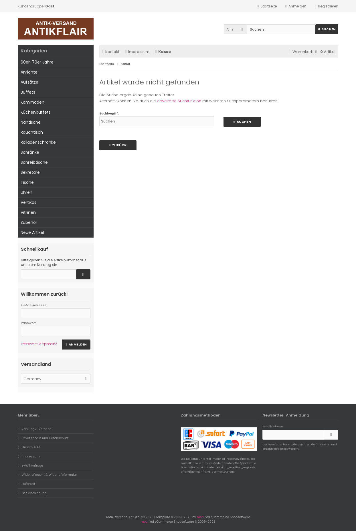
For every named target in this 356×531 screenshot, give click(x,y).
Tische (27, 182)
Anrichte (29, 72)
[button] (235, 29)
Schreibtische (34, 162)
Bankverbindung (32, 493)
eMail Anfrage (30, 465)
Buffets (28, 92)
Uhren (26, 192)
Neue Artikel (32, 232)
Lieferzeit (26, 483)
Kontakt (110, 51)
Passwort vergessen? (39, 344)
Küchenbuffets (36, 112)
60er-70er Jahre (37, 62)
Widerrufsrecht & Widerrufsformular (47, 474)
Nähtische (31, 122)
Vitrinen (28, 212)
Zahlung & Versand (35, 429)
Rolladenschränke (38, 142)
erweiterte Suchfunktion (179, 101)
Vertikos (28, 202)
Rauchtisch (32, 132)
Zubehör (29, 222)
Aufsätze (29, 82)
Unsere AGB (28, 447)
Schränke (30, 152)
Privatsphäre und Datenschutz (43, 438)
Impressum (137, 51)
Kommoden (32, 102)
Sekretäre (30, 172)
